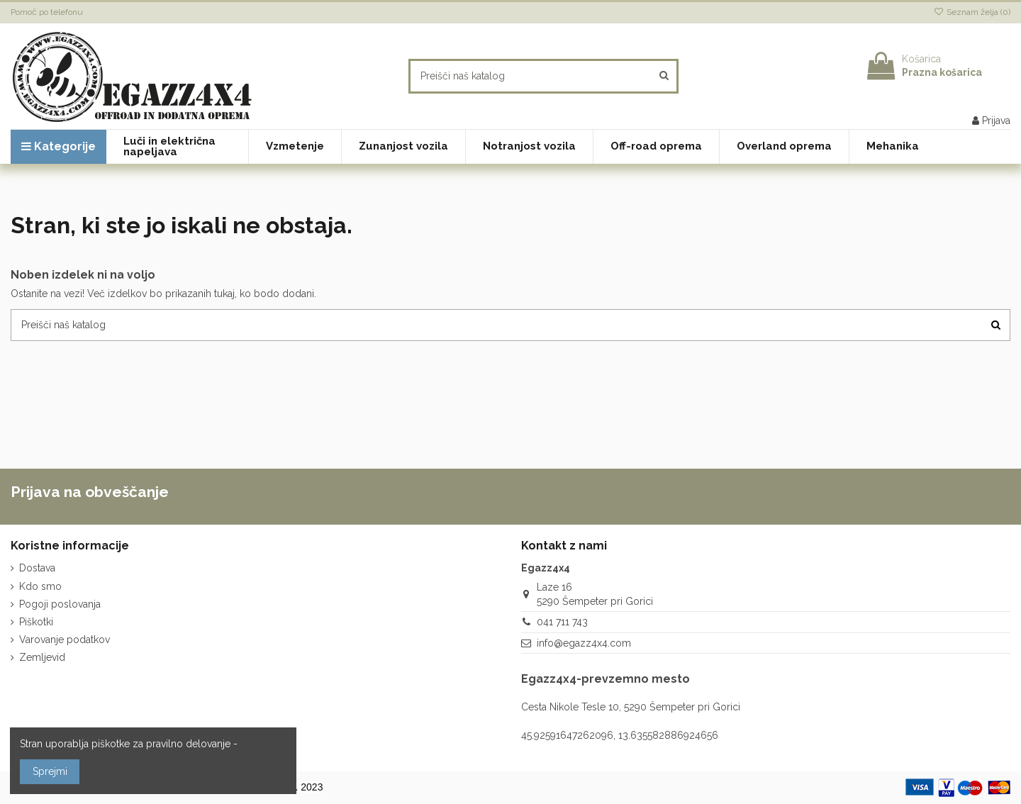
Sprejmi (50, 771)
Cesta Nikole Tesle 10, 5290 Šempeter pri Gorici (630, 707)
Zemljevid (42, 657)
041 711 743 (562, 621)
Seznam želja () (972, 12)
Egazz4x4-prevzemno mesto (605, 679)
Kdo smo (40, 586)
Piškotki (36, 621)
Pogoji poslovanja (60, 604)
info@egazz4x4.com (584, 643)
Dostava (37, 568)
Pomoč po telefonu (47, 12)
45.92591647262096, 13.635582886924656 (619, 735)
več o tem (263, 743)
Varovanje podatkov (64, 639)
